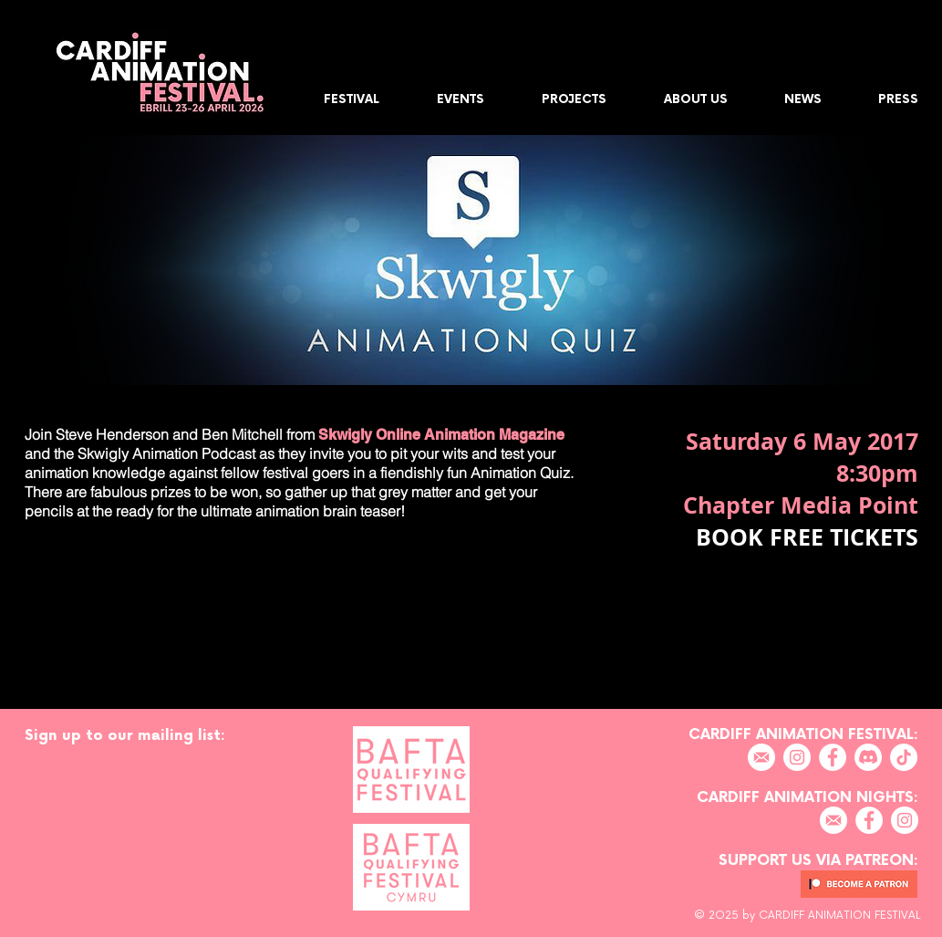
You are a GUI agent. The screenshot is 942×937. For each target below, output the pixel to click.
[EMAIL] (761, 757)
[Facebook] (832, 757)
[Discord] (868, 757)
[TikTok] (903, 757)
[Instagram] (797, 757)
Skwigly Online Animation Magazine (439, 434)
